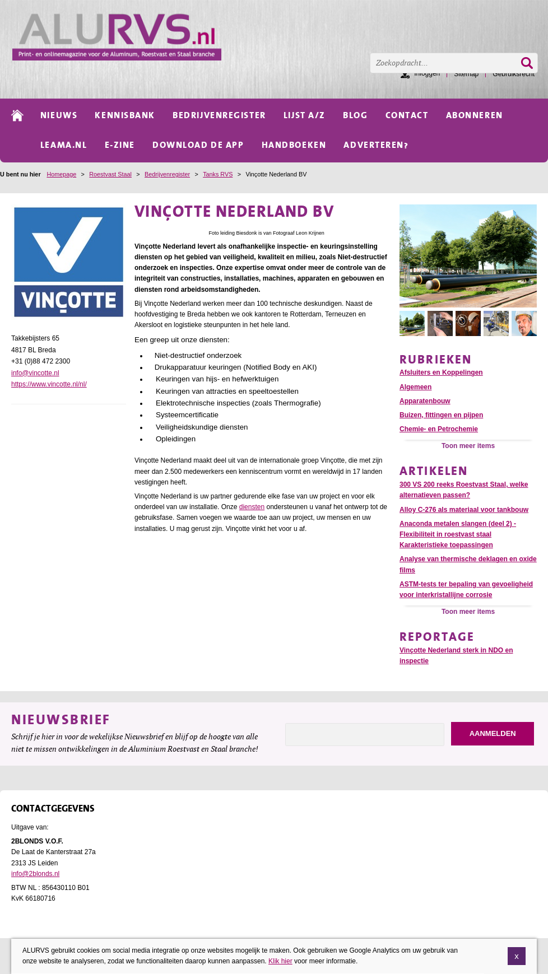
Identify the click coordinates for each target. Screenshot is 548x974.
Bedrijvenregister (167, 174)
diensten (251, 507)
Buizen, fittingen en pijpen (441, 415)
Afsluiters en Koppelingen (441, 372)
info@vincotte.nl (35, 373)
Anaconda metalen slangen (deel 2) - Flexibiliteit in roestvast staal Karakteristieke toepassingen (458, 534)
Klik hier (280, 962)
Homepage (61, 174)
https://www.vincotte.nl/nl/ (49, 384)
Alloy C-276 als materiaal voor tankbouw (464, 510)
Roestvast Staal (110, 174)
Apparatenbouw (425, 401)
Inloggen (427, 73)
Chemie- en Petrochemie (439, 429)
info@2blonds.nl (35, 874)
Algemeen (415, 387)
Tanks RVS (218, 174)
